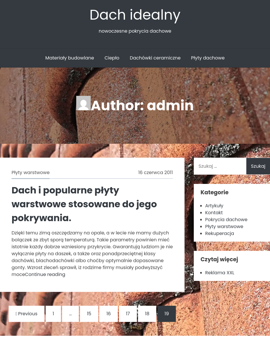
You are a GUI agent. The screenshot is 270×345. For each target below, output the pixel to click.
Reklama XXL (219, 272)
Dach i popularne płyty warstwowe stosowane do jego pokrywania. (84, 204)
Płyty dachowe (208, 58)
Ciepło (112, 58)
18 (147, 313)
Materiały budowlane (69, 58)
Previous (27, 313)
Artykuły (214, 205)
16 (108, 313)
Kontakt (214, 212)
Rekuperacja (219, 233)
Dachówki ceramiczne (155, 58)
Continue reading (45, 274)
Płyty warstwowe (31, 172)
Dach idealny (135, 15)
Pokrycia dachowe (226, 219)
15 (89, 313)
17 (128, 313)
